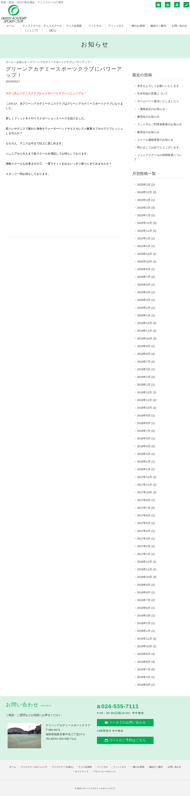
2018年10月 (144, 407)
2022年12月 (144, 222)
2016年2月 (144, 623)
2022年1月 (144, 238)
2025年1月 (144, 184)
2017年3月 (144, 538)
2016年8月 (144, 592)
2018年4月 (144, 446)
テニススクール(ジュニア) (34, 767)
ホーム (10, 25)
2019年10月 (144, 338)
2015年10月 (144, 646)
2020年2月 (144, 307)
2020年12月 (144, 253)
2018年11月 (144, 400)
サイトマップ (81, 771)
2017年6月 (144, 515)
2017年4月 (144, 530)
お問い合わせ (179, 25)
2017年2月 (144, 546)
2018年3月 (144, 453)
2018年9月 (144, 415)
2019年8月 (144, 353)
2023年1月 (144, 215)
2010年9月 (144, 684)
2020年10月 (144, 261)
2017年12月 (144, 477)
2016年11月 (144, 569)
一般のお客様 (137, 25)
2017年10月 (144, 492)
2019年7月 (144, 361)
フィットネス (116, 25)
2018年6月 (144, 438)
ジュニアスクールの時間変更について (158, 157)
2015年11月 (144, 638)
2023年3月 (144, 200)
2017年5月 (144, 523)
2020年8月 (144, 269)
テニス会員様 (74, 25)
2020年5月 (144, 284)
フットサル (94, 25)
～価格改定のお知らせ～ (152, 109)
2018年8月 (144, 423)
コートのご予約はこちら (125, 740)
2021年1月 (144, 246)
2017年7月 (144, 507)
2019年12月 (144, 323)
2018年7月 (144, 430)
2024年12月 (144, 192)
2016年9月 (144, 584)
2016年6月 (144, 607)
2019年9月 (144, 346)
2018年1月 (144, 469)
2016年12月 (144, 561)
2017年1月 (144, 554)
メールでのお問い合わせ (125, 722)
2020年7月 (144, 276)
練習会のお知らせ (148, 116)
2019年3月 (144, 369)
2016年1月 (144, 630)
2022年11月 (144, 230)
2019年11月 (144, 330)
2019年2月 (144, 376)
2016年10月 (144, 576)
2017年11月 (144, 484)
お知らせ (21, 62)
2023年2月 (144, 207)
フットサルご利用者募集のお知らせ (159, 124)
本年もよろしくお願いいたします (158, 85)
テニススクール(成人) (63, 767)
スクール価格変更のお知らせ (155, 139)
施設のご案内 (158, 25)
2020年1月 (144, 315)
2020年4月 (144, 292)
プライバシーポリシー (104, 771)
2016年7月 (144, 600)
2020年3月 (144, 299)
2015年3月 (144, 677)
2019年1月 (144, 384)
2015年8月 (144, 661)
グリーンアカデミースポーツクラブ (98, 788)
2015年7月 (144, 669)
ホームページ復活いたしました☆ (158, 101)
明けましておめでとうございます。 (159, 147)
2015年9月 (144, 653)
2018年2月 (144, 461)
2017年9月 (144, 500)
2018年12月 (144, 392)
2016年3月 (144, 615)
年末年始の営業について (152, 93)
